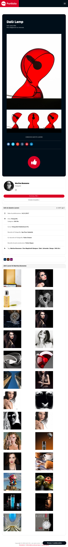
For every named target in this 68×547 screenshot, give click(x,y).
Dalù (40, 248)
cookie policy (45, 545)
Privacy (49, 543)
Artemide (46, 248)
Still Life (57, 248)
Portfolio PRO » (34, 196)
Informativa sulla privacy (33, 545)
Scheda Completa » (34, 200)
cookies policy (57, 543)
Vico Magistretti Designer (30, 248)
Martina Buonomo (22, 183)
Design (52, 248)
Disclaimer (22, 545)
